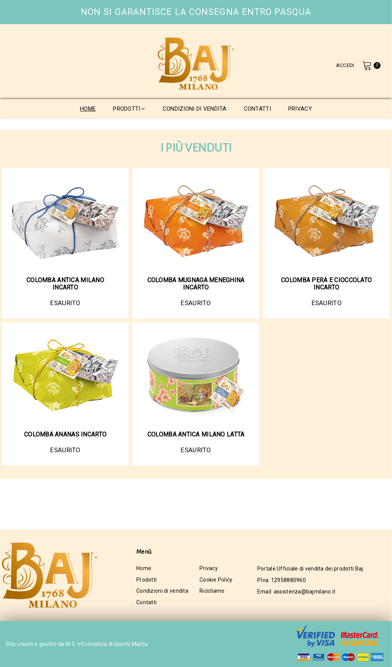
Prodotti (146, 580)
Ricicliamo (212, 592)
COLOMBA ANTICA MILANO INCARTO (65, 283)
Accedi (344, 65)
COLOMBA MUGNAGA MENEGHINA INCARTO (196, 283)
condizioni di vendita (195, 108)
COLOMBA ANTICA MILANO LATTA (196, 434)
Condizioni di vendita (162, 592)
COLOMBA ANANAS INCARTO (65, 434)
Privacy (208, 569)
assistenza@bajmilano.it (304, 592)
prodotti (129, 108)
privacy (300, 108)
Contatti (146, 603)
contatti (257, 108)
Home (143, 569)
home (88, 108)
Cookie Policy (216, 580)
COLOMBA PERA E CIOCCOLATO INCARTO (326, 283)
